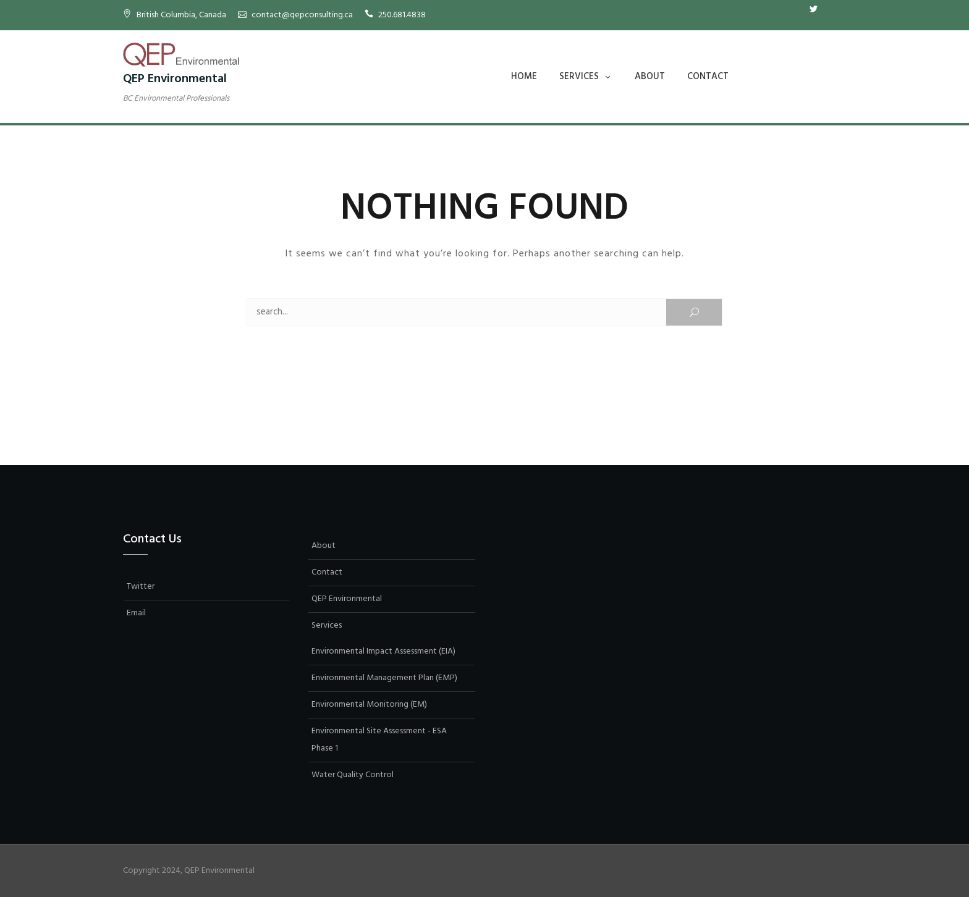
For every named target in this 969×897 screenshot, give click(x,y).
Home (524, 76)
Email (831, 9)
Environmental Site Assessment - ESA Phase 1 (379, 740)
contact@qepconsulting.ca (302, 15)
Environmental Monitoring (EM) (369, 704)
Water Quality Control (352, 775)
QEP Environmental (175, 79)
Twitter (813, 9)
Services (579, 76)
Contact (708, 76)
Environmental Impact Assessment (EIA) (383, 651)
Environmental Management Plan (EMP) (384, 678)
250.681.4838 (402, 15)
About (650, 76)
